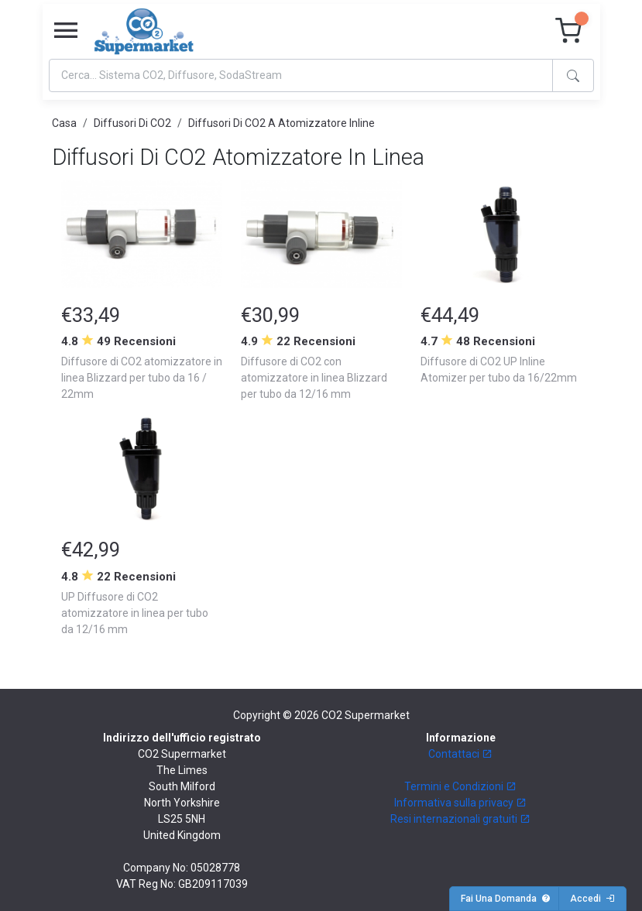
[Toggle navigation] (65, 31)
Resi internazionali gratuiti (460, 819)
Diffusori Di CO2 (132, 123)
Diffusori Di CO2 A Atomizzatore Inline (281, 123)
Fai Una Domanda (506, 898)
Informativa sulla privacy (460, 802)
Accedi (592, 898)
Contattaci (460, 754)
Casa (64, 123)
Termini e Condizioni (460, 786)
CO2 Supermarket (365, 715)
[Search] (301, 75)
